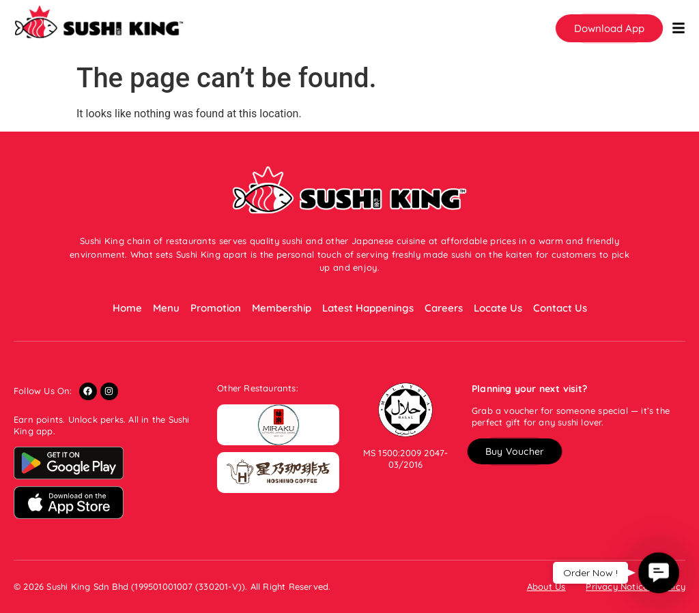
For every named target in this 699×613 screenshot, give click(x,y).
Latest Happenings (368, 307)
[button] (609, 28)
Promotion (215, 307)
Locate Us (498, 307)
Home (127, 307)
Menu (166, 307)
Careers (444, 307)
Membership (281, 307)
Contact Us (560, 307)
